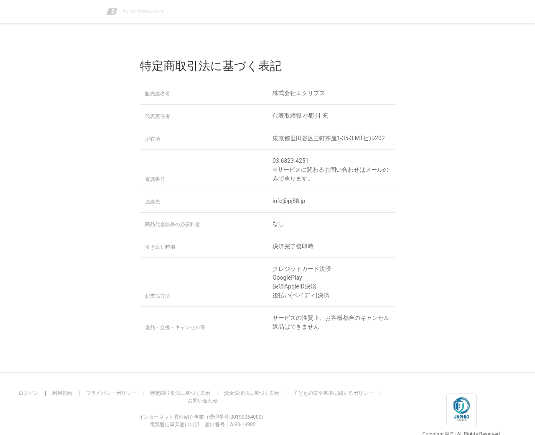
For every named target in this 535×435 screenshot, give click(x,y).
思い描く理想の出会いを (135, 11)
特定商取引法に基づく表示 (180, 393)
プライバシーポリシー (111, 393)
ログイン (28, 393)
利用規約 (62, 393)
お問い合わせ (203, 401)
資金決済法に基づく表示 (251, 393)
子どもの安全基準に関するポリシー (333, 393)
